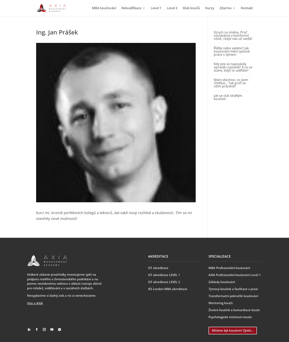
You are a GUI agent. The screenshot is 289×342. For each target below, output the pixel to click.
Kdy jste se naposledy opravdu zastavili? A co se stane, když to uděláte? (233, 67)
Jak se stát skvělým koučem (228, 97)
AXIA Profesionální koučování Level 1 (235, 275)
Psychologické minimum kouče (230, 317)
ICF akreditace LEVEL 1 (164, 275)
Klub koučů (191, 8)
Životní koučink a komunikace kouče (234, 310)
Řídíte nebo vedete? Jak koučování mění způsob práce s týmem (232, 51)
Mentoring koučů (221, 303)
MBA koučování (104, 8)
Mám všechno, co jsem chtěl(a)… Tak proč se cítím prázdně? (231, 83)
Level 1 (156, 8)
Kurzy (209, 8)
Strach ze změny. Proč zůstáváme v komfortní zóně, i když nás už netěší (233, 35)
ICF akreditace (158, 268)
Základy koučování (222, 282)
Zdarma (225, 8)
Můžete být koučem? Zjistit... (232, 330)
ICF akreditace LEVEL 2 (164, 282)
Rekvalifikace (131, 8)
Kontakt (247, 8)
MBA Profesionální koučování (229, 268)
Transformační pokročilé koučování (233, 296)
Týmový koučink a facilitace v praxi (233, 289)
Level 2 (172, 8)
